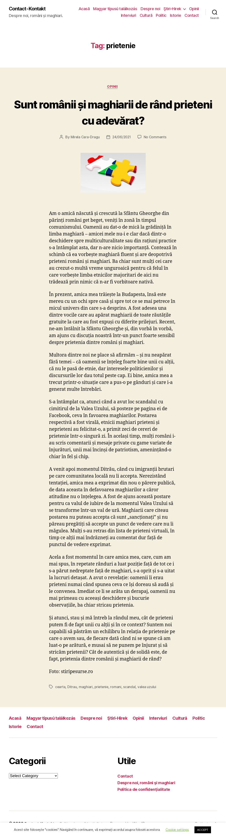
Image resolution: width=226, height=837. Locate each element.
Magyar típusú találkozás (128, 9)
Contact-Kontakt (29, 8)
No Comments (155, 138)
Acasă (97, 9)
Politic (161, 15)
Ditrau (72, 688)
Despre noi (163, 9)
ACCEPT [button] (202, 829)
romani (116, 688)
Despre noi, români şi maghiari (146, 784)
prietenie (102, 688)
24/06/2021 (121, 138)
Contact (192, 15)
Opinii (112, 15)
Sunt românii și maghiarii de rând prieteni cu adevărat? (113, 112)
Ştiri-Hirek (185, 9)
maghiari (86, 688)
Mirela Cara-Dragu (84, 138)
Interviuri (128, 15)
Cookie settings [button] (177, 830)
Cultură (146, 15)
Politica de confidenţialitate (143, 790)
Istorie (175, 15)
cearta (60, 688)
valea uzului (148, 688)
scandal (130, 688)
